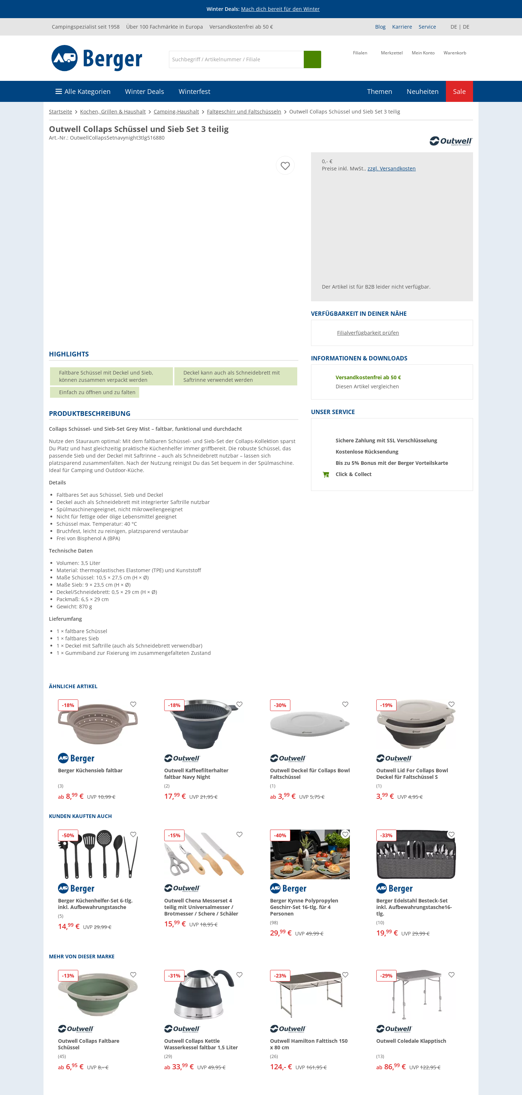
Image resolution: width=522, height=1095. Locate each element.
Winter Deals (144, 91)
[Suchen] (312, 59)
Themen (379, 91)
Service (427, 26)
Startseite (60, 111)
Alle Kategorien (88, 91)
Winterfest (194, 91)
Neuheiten (423, 91)
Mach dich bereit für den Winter (280, 8)
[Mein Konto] (423, 59)
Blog (380, 26)
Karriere (402, 26)
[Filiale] (360, 59)
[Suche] (236, 59)
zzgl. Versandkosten (392, 168)
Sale (459, 91)
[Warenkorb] (455, 59)
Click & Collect (354, 474)
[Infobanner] (262, 9)
